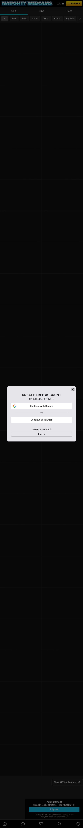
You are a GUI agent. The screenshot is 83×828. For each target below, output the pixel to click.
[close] (73, 391)
